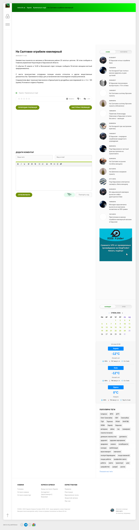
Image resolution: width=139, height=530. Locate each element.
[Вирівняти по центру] (32, 164)
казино (113, 444)
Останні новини (23, 492)
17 (125, 327)
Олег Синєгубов (106, 418)
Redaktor (71, 99)
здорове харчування (117, 440)
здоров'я (104, 440)
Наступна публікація (81, 107)
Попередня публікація (27, 107)
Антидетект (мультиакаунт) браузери (46, 494)
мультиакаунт (106, 452)
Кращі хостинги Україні (49, 489)
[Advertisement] (74, 28)
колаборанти (123, 444)
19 (102, 331)
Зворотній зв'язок (71, 498)
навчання (117, 452)
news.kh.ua (21, 8)
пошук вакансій (124, 455)
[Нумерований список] (42, 164)
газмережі (126, 429)
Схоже (108, 52)
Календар (108, 306)
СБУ (116, 418)
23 (120, 331)
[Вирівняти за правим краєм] (35, 164)
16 (120, 327)
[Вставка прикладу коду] (54, 164)
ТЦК (102, 421)
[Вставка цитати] (51, 164)
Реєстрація (69, 492)
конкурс (104, 448)
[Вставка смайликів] (47, 164)
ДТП (117, 414)
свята (111, 463)
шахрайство (105, 467)
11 (129, 324)
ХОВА (103, 425)
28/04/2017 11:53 (21, 55)
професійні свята (120, 459)
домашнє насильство (109, 437)
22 (116, 331)
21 (111, 331)
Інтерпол (104, 414)
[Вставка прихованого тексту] (61, 164)
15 (116, 327)
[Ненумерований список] (39, 164)
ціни (127, 463)
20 (107, 331)
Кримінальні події (39, 8)
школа (122, 467)
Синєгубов (125, 418)
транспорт (119, 463)
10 (125, 324)
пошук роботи (106, 459)
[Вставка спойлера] (57, 164)
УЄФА (117, 421)
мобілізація (113, 448)
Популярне (123, 52)
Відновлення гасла (72, 495)
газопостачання (106, 433)
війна (112, 429)
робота (103, 463)
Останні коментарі (24, 495)
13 (107, 327)
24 (125, 331)
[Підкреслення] (24, 164)
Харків (29, 8)
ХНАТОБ (126, 421)
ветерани (104, 429)
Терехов (110, 421)
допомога (123, 437)
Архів (123, 306)
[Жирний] (18, 164)
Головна (20, 489)
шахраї (115, 467)
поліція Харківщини (108, 455)
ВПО (111, 414)
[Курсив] (21, 164)
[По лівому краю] (28, 164)
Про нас (68, 501)
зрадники (104, 444)
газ (118, 429)
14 (111, 327)
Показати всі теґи (106, 472)
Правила (68, 489)
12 (102, 327)
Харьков (118, 425)
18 (129, 327)
